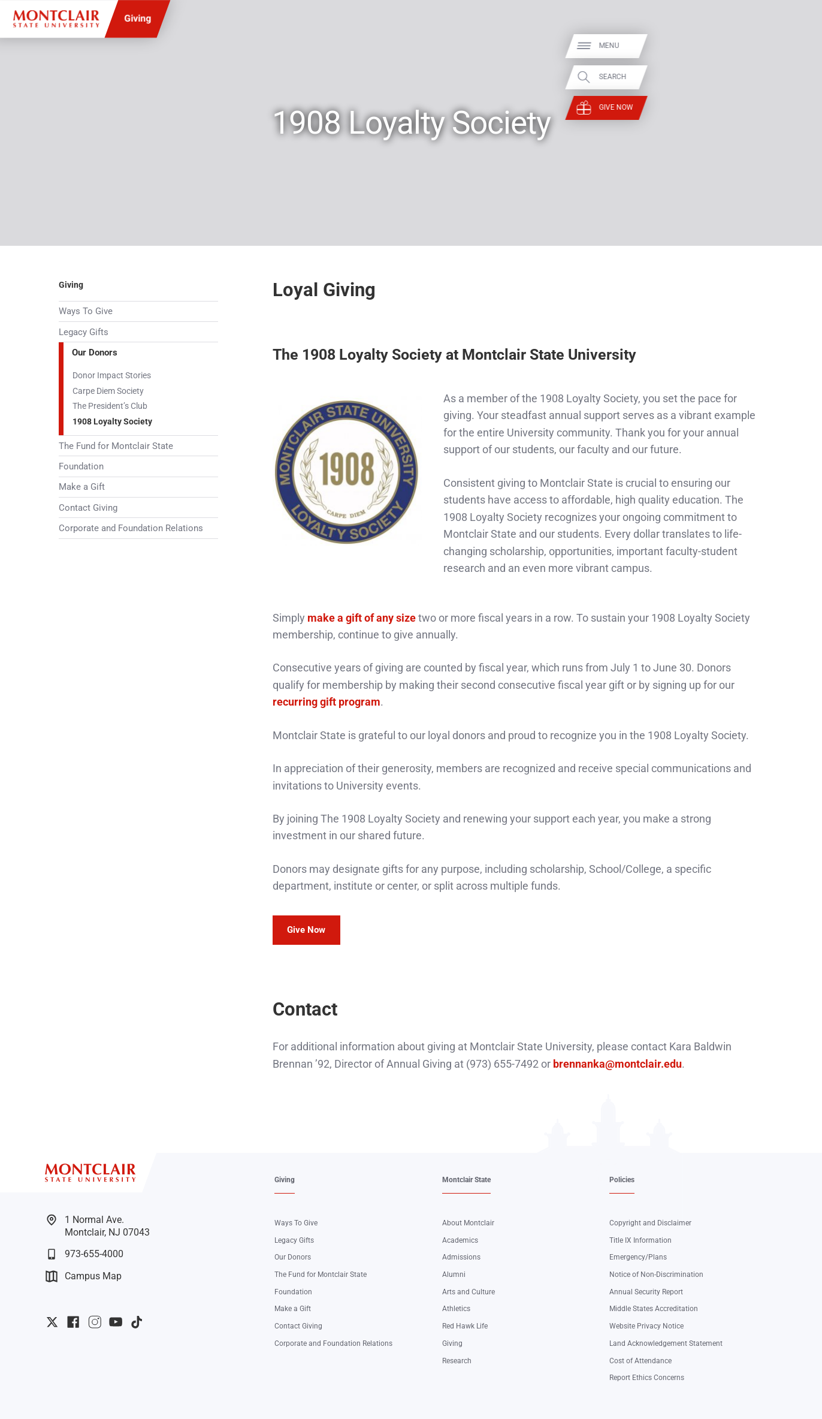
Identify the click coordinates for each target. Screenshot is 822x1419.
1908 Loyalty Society (112, 421)
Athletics (456, 1308)
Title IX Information (640, 1240)
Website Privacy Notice (646, 1325)
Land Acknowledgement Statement (666, 1343)
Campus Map (84, 1276)
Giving (137, 18)
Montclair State (466, 1179)
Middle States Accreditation (653, 1308)
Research (457, 1360)
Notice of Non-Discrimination (656, 1274)
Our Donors (94, 352)
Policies (621, 1179)
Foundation (81, 466)
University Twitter (52, 1321)
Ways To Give (86, 311)
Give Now (800, 108)
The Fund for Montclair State (116, 446)
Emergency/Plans (638, 1256)
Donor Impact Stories (111, 375)
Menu (793, 45)
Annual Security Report (646, 1291)
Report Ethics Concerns (646, 1377)
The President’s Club (109, 406)
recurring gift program (326, 701)
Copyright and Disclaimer (650, 1222)
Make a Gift (82, 486)
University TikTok (136, 1321)
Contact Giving (88, 507)
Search (797, 77)
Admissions (461, 1256)
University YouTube (115, 1321)
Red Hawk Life (465, 1325)
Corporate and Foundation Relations (131, 528)
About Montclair (468, 1222)
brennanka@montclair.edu (617, 1064)
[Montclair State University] (56, 19)
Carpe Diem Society (108, 391)
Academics (460, 1240)
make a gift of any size (361, 617)
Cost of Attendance (640, 1360)
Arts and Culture (468, 1291)
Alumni (454, 1274)
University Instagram (94, 1321)
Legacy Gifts (83, 332)
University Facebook (73, 1321)
